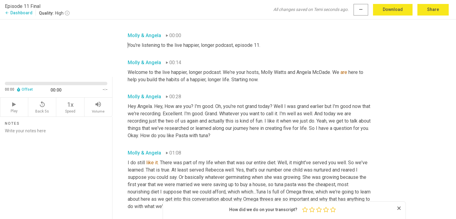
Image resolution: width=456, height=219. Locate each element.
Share (433, 9)
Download (393, 9)
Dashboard (19, 12)
